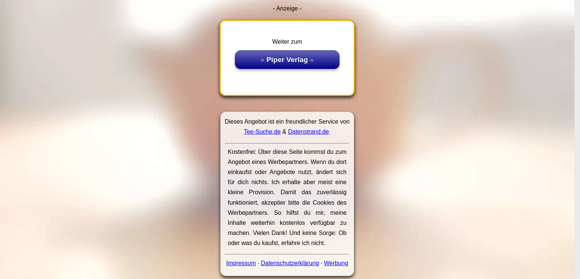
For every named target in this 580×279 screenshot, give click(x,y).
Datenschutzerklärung (290, 263)
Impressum (241, 263)
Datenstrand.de (308, 131)
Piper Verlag (287, 59)
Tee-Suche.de (262, 131)
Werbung (336, 263)
